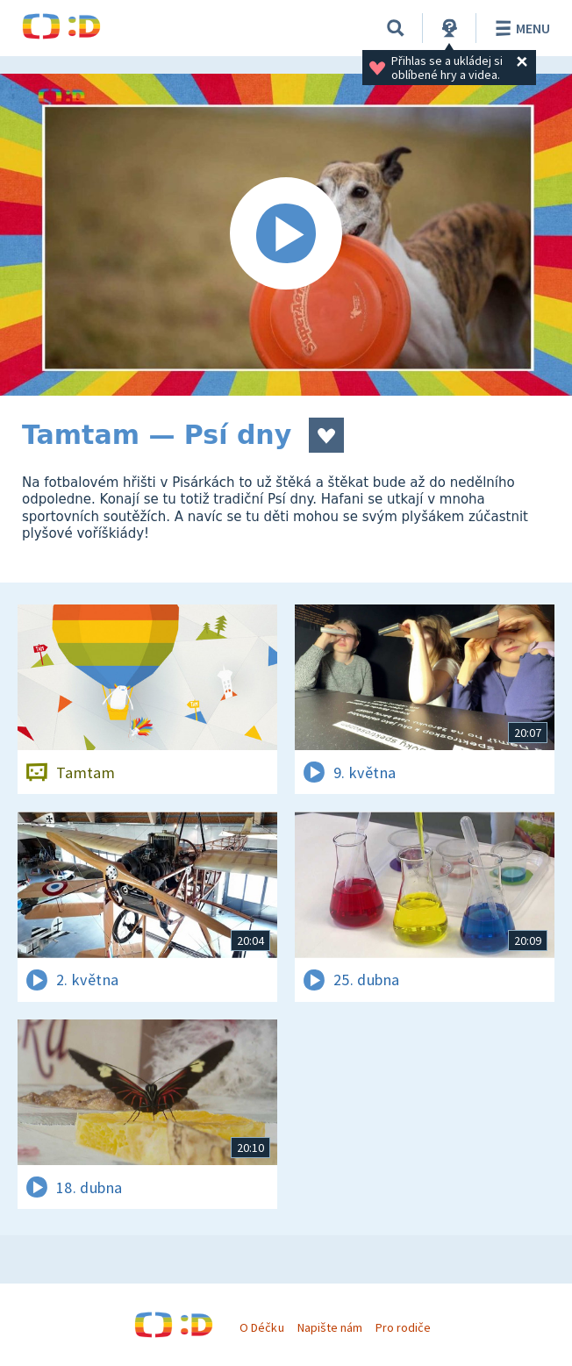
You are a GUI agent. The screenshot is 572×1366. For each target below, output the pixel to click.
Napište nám (329, 1327)
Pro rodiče (403, 1327)
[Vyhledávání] (395, 28)
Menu (520, 28)
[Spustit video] (286, 235)
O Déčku (261, 1327)
